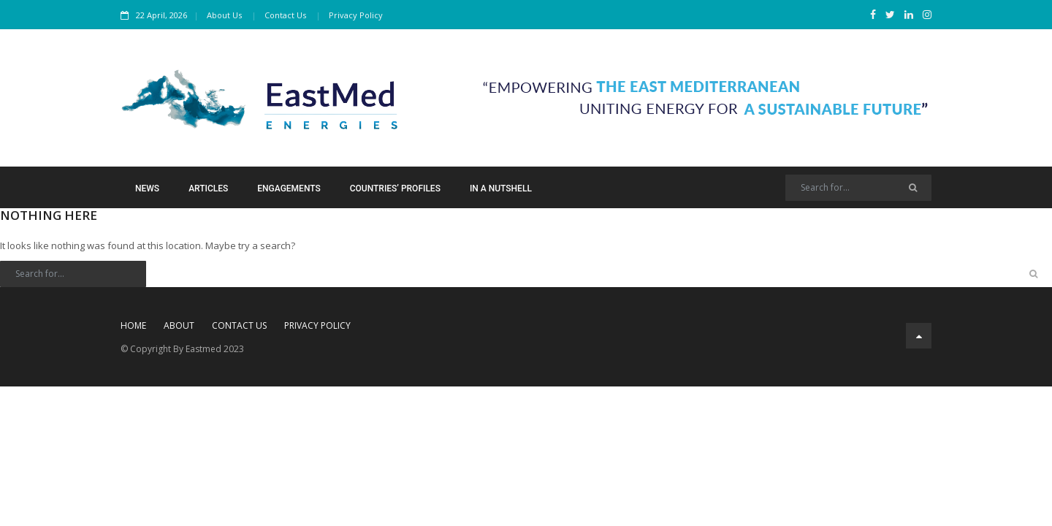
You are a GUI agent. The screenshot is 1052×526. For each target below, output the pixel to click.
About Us (224, 14)
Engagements (288, 188)
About (179, 325)
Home (133, 325)
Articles (208, 188)
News (147, 188)
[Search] (858, 188)
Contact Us (285, 14)
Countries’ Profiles (395, 188)
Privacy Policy (356, 14)
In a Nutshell (501, 188)
